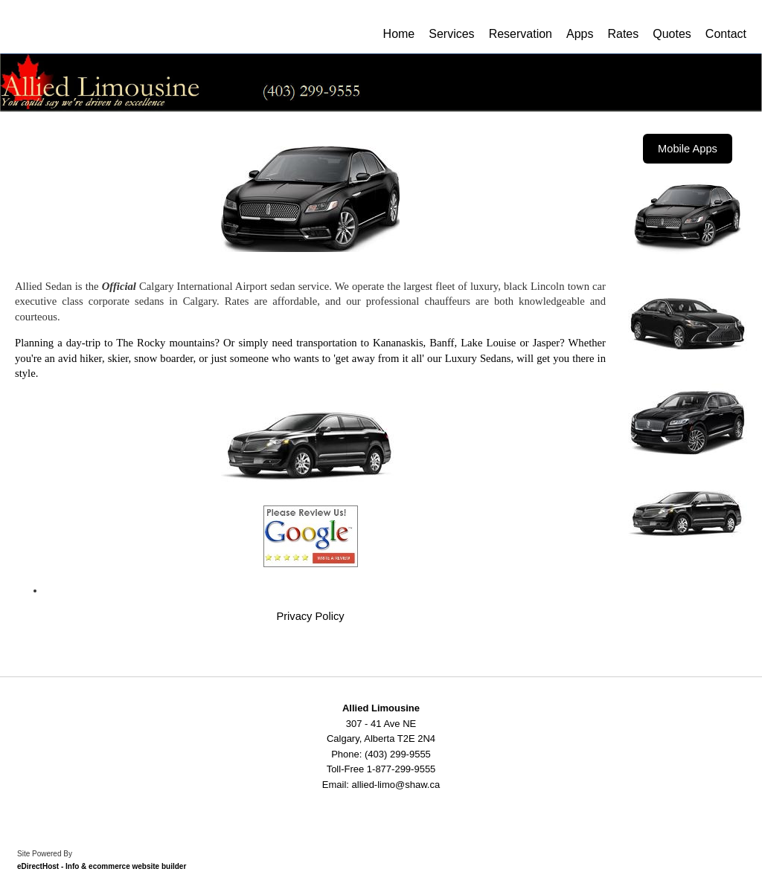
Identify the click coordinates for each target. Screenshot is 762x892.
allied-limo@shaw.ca (396, 784)
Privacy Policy (310, 616)
